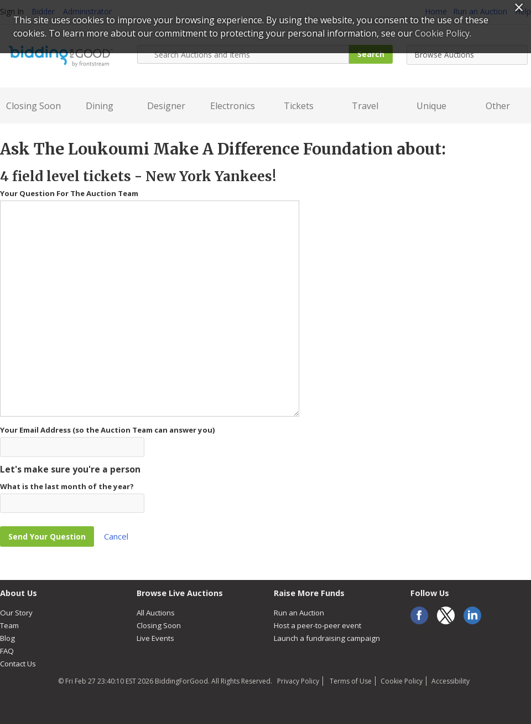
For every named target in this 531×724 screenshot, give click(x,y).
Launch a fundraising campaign (327, 638)
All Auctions (156, 613)
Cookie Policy (402, 681)
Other (498, 106)
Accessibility (450, 681)
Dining (99, 106)
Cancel (116, 536)
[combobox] (467, 55)
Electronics (232, 106)
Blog (7, 638)
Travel (365, 106)
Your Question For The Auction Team (69, 193)
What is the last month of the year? (67, 486)
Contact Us (18, 664)
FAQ (7, 651)
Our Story (16, 613)
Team (9, 625)
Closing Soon (33, 106)
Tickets (299, 106)
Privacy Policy (298, 681)
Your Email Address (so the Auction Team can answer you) (107, 430)
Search (370, 54)
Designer (166, 106)
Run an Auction (299, 613)
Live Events (155, 638)
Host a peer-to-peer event (317, 625)
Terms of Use (350, 681)
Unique (431, 106)
